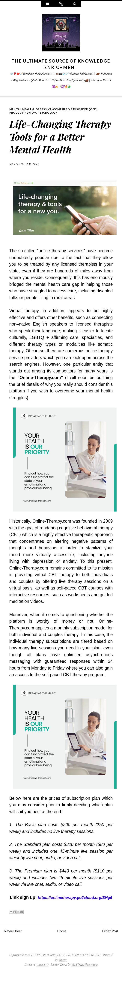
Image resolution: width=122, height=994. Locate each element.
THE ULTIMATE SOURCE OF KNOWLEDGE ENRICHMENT (66, 974)
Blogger (63, 979)
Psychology (48, 112)
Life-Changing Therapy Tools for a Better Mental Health (59, 141)
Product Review (23, 112)
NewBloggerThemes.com (84, 983)
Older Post (109, 950)
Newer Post (14, 950)
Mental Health (22, 109)
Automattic (42, 983)
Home (62, 950)
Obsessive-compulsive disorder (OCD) (68, 109)
